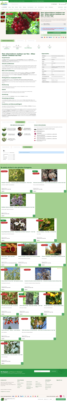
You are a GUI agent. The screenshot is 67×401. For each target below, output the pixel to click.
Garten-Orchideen (29, 384)
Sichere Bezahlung (48, 386)
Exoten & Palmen (29, 383)
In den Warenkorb (57, 32)
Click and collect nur (41, 7)
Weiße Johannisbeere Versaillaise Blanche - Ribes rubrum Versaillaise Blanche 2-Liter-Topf (38, 330)
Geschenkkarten (60, 7)
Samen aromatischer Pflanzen (39, 386)
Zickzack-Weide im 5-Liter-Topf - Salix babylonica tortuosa (12, 280)
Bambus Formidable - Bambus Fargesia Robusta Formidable (29, 256)
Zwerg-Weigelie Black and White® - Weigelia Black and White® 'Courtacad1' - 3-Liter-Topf (18, 231)
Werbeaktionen (51, 7)
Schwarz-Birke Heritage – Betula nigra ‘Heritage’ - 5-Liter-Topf (31, 305)
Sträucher (16, 7)
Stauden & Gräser (29, 381)
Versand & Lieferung (20, 40)
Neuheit (46, 7)
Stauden (20, 7)
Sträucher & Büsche (20, 383)
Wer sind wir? (47, 381)
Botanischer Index (48, 387)
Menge (51, 399)
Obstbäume (24, 7)
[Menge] (44, 33)
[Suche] (25, 4)
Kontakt (65, 7)
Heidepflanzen (28, 386)
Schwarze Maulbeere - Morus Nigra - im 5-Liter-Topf (46, 231)
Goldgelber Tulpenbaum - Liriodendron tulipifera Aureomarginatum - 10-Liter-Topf (16, 182)
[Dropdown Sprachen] (65, 1)
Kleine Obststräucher (31, 7)
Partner (46, 389)
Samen (36, 7)
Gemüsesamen (38, 383)
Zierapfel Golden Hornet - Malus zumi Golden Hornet (53, 305)
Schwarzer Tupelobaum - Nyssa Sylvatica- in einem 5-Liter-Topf (53, 256)
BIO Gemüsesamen (39, 384)
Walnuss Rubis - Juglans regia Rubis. (8, 256)
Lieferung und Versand (48, 384)
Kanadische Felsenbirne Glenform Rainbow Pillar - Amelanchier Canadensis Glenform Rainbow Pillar (43, 280)
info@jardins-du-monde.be (5, 391)
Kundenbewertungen (31, 40)
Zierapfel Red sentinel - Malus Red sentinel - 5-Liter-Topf (11, 354)
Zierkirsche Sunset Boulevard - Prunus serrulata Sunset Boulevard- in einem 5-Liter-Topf (49, 182)
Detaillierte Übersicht (5, 147)
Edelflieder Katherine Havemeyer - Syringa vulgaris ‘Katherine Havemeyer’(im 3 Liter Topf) (17, 207)
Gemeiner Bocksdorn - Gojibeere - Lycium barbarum (10, 330)
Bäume (13, 7)
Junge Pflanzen (19, 386)
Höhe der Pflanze (40, 399)
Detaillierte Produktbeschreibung (7, 40)
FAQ (46, 383)
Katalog (9, 7)
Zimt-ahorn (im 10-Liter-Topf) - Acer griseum (9, 305)
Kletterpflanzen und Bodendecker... (29, 388)
